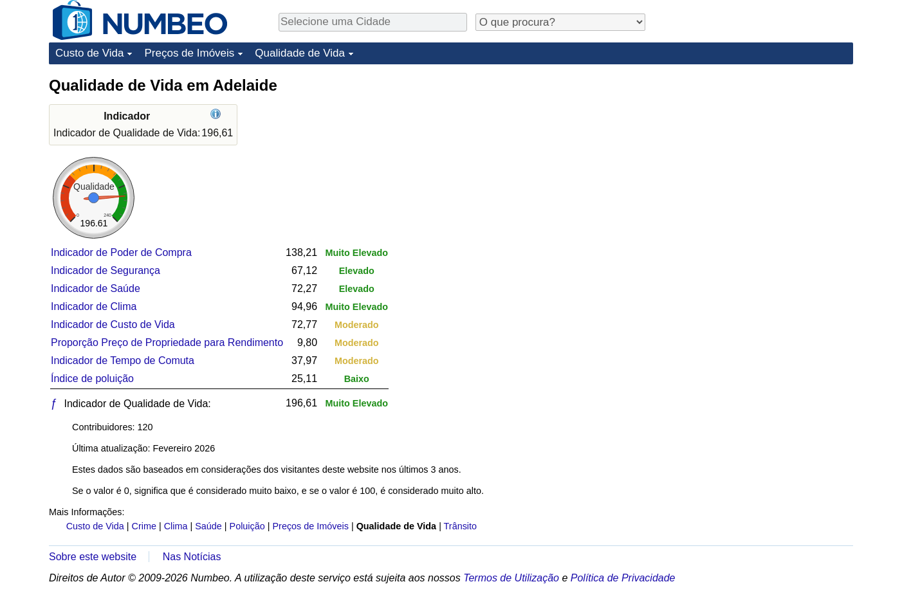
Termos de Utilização (511, 577)
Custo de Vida (89, 53)
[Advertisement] (756, 155)
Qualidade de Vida (300, 53)
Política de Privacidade (623, 577)
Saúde (208, 526)
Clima (176, 526)
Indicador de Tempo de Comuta (122, 360)
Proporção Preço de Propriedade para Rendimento (167, 342)
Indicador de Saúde (95, 288)
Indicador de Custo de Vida (113, 324)
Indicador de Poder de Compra (121, 252)
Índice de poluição (92, 378)
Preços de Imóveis (189, 53)
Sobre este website (92, 556)
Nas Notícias (192, 556)
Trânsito (460, 526)
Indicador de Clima (93, 306)
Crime (144, 526)
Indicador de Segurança (105, 270)
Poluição (247, 526)
